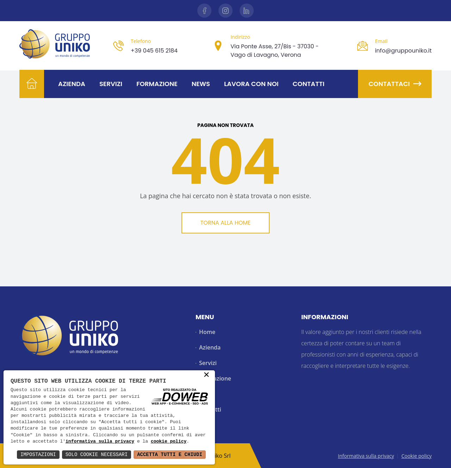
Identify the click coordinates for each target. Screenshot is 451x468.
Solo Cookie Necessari (97, 454)
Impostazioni (38, 454)
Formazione (157, 83)
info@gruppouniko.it (403, 51)
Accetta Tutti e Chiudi (169, 454)
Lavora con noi (251, 83)
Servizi (110, 83)
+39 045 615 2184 (154, 51)
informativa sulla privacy (100, 441)
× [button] (206, 375)
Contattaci (395, 83)
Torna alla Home (225, 223)
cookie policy (168, 441)
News (201, 83)
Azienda (71, 83)
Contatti (309, 83)
